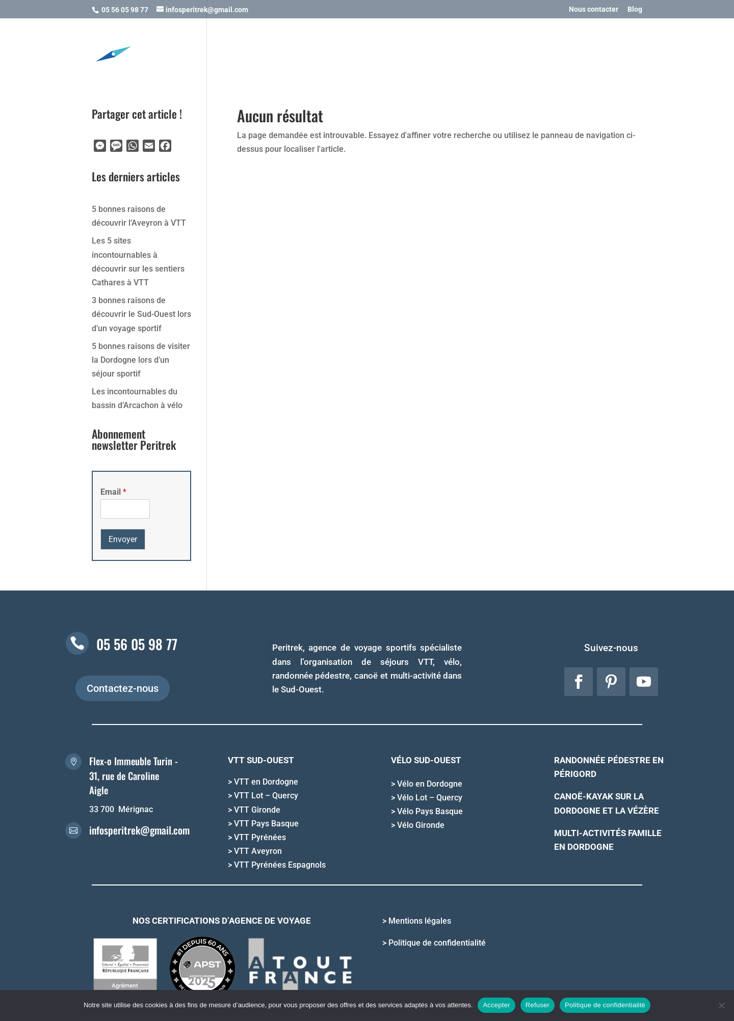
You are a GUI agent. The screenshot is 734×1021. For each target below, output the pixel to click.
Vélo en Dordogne (429, 784)
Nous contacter (593, 9)
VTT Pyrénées (260, 837)
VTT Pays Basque (266, 823)
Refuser (537, 1005)
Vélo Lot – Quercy (429, 797)
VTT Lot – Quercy (266, 795)
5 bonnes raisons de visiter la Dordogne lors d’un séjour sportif (141, 360)
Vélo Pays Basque (430, 811)
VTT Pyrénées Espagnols (280, 865)
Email (113, 492)
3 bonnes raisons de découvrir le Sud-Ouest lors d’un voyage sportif (141, 314)
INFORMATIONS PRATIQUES (497, 50)
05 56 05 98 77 (136, 644)
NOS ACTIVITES (247, 50)
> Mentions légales (416, 921)
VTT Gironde (257, 810)
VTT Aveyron (258, 851)
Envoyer (123, 539)
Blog (634, 9)
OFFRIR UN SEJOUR (410, 50)
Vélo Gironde (420, 825)
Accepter (496, 1005)
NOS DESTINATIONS (326, 50)
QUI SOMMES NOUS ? (598, 50)
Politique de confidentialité (605, 1005)
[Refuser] (721, 1005)
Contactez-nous (123, 688)
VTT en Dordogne (266, 782)
